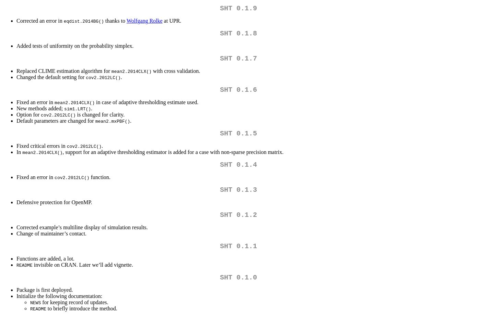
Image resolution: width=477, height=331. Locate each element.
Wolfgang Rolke (145, 22)
